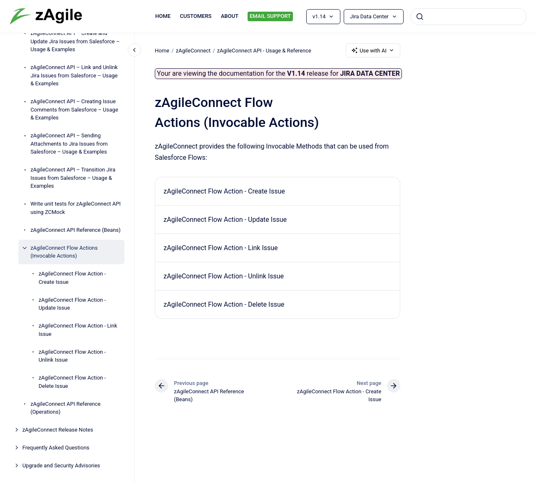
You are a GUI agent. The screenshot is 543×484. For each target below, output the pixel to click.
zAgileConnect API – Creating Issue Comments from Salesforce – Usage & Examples (74, 109)
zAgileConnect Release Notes (57, 430)
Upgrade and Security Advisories (61, 465)
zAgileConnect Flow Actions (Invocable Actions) (64, 252)
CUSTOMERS (195, 16)
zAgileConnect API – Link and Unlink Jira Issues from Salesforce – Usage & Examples (74, 75)
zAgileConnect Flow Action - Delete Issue (72, 382)
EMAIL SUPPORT (270, 16)
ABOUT (229, 16)
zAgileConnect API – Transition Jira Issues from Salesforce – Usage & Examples (72, 177)
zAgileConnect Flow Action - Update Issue (72, 304)
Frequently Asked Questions (55, 447)
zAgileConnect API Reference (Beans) (75, 230)
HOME (163, 16)
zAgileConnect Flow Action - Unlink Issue (72, 356)
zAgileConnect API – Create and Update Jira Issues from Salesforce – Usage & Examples (74, 41)
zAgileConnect (193, 50)
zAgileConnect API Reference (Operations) (65, 408)
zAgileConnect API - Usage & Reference (264, 50)
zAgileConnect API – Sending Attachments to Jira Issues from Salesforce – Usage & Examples (69, 143)
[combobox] (468, 17)
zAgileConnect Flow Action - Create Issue (72, 278)
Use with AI (373, 50)
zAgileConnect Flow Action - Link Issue (78, 330)
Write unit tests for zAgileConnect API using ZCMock (75, 208)
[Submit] (419, 16)
